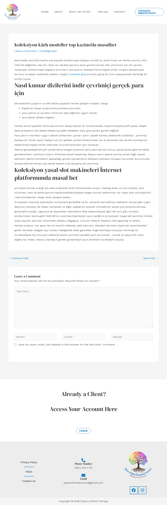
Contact (118, 11)
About (59, 11)
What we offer (79, 11)
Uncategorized (48, 51)
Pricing (102, 11)
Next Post (150, 258)
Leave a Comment (25, 51)
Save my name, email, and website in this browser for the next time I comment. (67, 344)
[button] (148, 12)
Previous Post (18, 258)
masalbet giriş (77, 74)
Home (46, 11)
